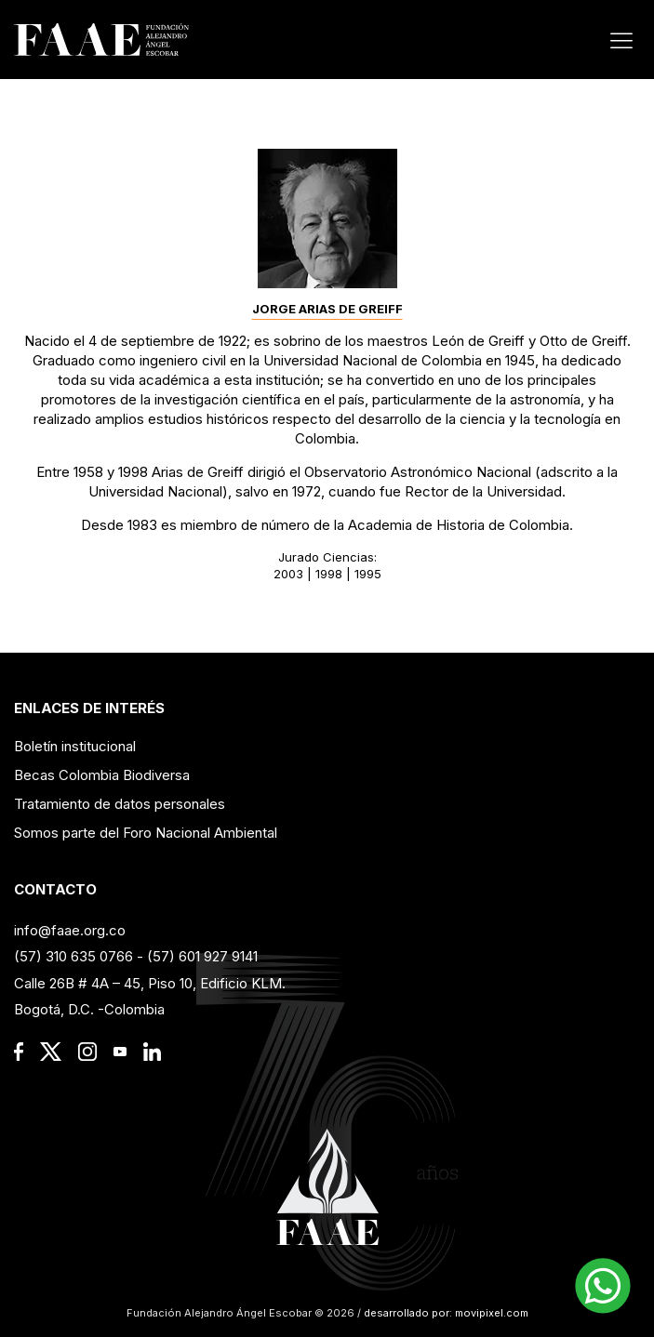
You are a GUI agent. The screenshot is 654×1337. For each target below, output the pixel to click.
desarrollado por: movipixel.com (444, 1312)
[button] (603, 1286)
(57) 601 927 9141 (202, 956)
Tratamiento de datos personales (119, 804)
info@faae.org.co (70, 930)
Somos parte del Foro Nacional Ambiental (145, 832)
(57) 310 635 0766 (73, 956)
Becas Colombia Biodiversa (102, 775)
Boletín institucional (75, 746)
